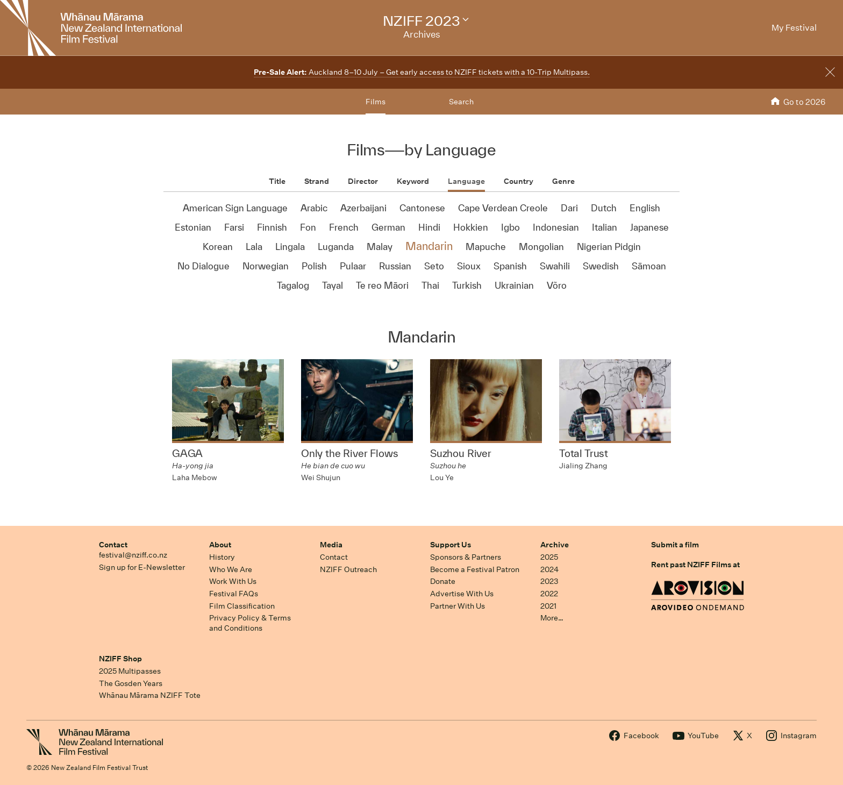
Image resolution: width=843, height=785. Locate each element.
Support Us (450, 545)
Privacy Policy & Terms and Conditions (250, 623)
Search (461, 101)
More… (551, 618)
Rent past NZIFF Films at (695, 564)
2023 (549, 581)
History (222, 557)
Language (466, 181)
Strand (316, 181)
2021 (548, 606)
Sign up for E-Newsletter (142, 567)
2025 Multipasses (130, 671)
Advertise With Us (462, 593)
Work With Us (232, 581)
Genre (563, 181)
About (220, 545)
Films (375, 101)
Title (277, 181)
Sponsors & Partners (465, 557)
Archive (554, 545)
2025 (549, 557)
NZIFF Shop (120, 658)
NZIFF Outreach (348, 569)
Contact (113, 545)
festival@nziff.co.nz (133, 555)
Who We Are (230, 569)
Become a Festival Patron (474, 569)
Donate (442, 581)
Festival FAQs (233, 593)
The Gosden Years (130, 683)
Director (363, 181)
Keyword (413, 181)
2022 (549, 593)
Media (331, 545)
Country (518, 181)
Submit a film (675, 545)
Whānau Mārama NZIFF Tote (150, 695)
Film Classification (242, 606)
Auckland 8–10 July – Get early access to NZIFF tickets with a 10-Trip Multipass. (422, 72)
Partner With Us (457, 606)
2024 (549, 569)
